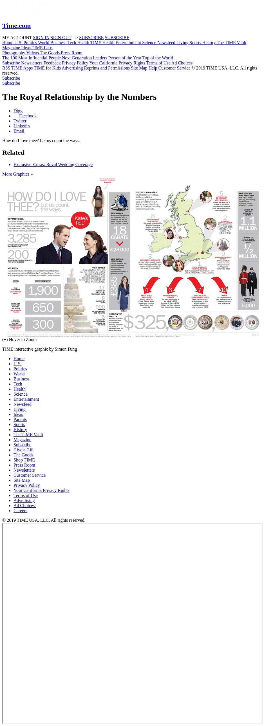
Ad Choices (184, 62)
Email (19, 131)
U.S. (17, 363)
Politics (20, 368)
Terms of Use (158, 62)
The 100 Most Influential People (31, 57)
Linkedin (22, 126)
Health (20, 389)
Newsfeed (23, 404)
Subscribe (11, 62)
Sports (19, 424)
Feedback (52, 62)
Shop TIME (24, 460)
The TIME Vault (28, 434)
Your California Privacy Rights (117, 62)
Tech (18, 384)
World (19, 373)
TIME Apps (22, 68)
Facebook (28, 115)
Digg (18, 110)
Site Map (139, 68)
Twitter (20, 120)
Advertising (72, 68)
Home (19, 358)
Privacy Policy (75, 62)
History (20, 429)
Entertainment (26, 399)
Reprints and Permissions (107, 68)
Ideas (18, 414)
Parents (20, 419)
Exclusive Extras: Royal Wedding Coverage (53, 164)
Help (152, 68)
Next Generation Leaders (84, 57)
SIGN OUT (61, 37)
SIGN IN (41, 37)
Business (22, 379)
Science (21, 394)
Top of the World (157, 57)
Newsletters (31, 62)
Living (20, 409)
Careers (20, 510)
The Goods (23, 454)
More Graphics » (17, 174)
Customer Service (174, 68)
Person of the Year (124, 57)
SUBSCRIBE (91, 37)
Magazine (22, 439)
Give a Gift (24, 449)
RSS (6, 68)
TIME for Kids (47, 68)
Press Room (24, 465)
